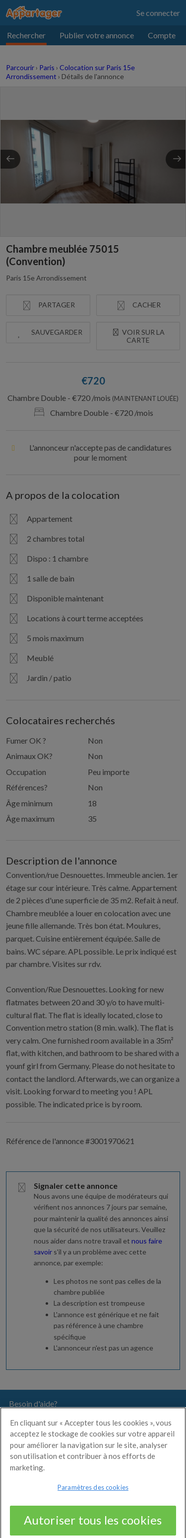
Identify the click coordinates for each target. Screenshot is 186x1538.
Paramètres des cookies (93, 1493)
